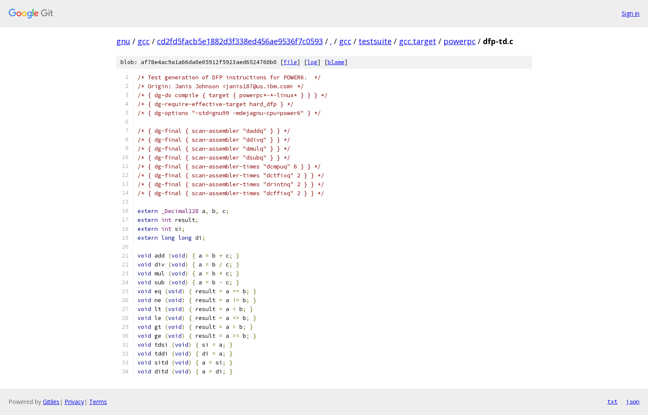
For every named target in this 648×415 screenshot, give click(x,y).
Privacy (74, 402)
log (312, 62)
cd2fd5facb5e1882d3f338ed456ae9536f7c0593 (240, 41)
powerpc (459, 41)
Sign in (631, 13)
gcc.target (417, 41)
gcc (143, 41)
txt (612, 401)
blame (336, 62)
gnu (123, 41)
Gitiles (51, 402)
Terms (98, 402)
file (290, 62)
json (633, 401)
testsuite (375, 41)
